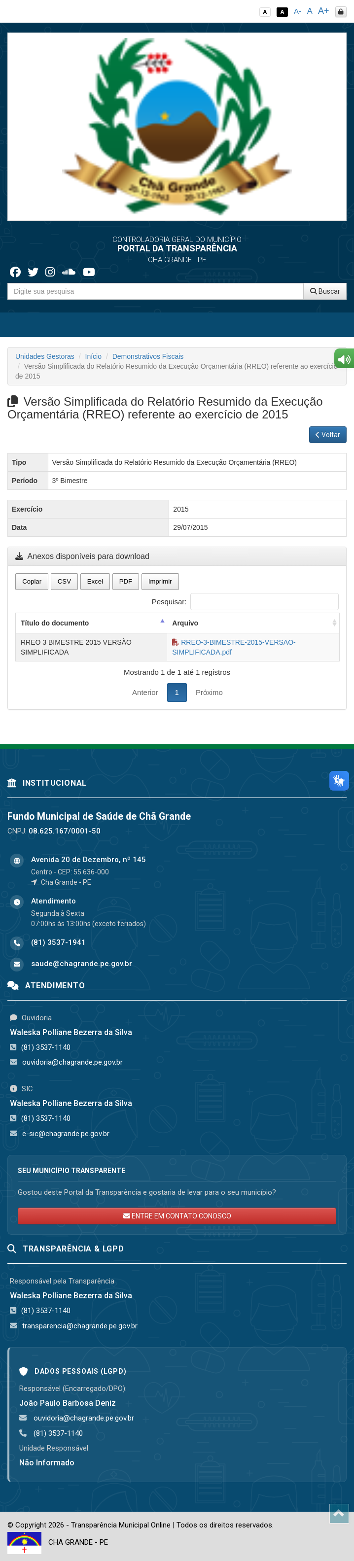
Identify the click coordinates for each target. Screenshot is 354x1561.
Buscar (325, 291)
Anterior (145, 692)
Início (93, 356)
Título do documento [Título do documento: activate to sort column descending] (55, 623)
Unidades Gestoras (44, 356)
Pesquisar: (245, 601)
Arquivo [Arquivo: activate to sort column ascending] (185, 623)
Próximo (209, 692)
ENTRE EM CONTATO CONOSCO (177, 1216)
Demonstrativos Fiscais (148, 356)
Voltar (328, 435)
